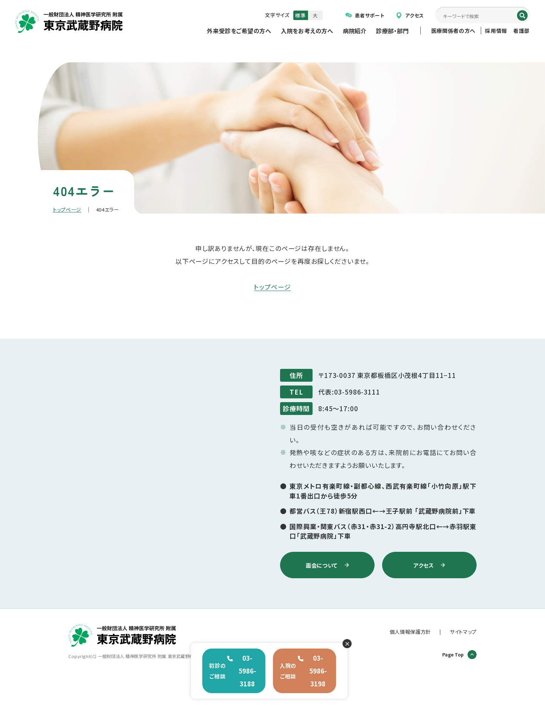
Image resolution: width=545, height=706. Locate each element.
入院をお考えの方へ (307, 30)
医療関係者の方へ (453, 30)
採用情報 (496, 30)
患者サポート (365, 15)
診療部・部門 (392, 30)
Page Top (459, 654)
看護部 (521, 30)
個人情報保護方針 (410, 631)
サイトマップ (463, 631)
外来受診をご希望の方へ (239, 30)
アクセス (410, 15)
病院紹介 (355, 30)
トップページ (67, 209)
